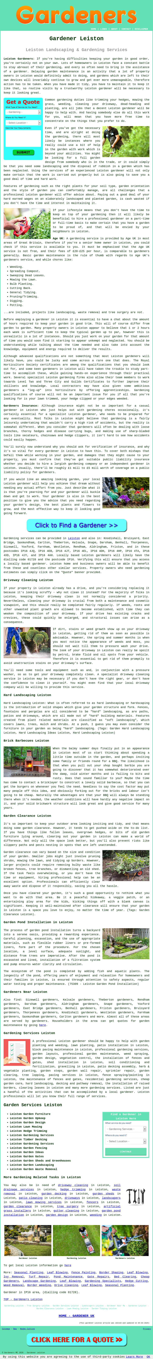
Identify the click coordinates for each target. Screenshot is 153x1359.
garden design (57, 1215)
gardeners (132, 356)
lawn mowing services (44, 1202)
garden (117, 58)
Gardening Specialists (103, 1281)
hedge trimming (73, 1189)
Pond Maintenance (68, 1276)
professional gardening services (121, 1049)
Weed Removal (14, 1285)
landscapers (111, 1198)
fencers (92, 1202)
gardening (64, 99)
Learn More (134, 1356)
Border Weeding (39, 1285)
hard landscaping (39, 1083)
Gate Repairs (98, 1276)
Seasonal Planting (28, 1272)
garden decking (54, 1193)
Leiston (74, 538)
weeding (96, 1215)
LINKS (103, 29)
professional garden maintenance (91, 1053)
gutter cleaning (66, 1210)
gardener (105, 88)
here (42, 1025)
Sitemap (6, 1329)
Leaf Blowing (57, 1272)
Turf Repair (39, 1276)
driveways (72, 1198)
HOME (93, 29)
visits (47, 88)
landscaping (52, 166)
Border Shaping (111, 1272)
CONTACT (126, 29)
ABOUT (114, 29)
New (15, 1329)
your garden (58, 323)
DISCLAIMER (141, 29)
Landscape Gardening (39, 1281)
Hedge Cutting (136, 1281)
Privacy (147, 1329)
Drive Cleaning (66, 1285)
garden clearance (18, 1206)
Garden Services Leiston (33, 1105)
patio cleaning (30, 1198)
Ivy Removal (14, 1276)
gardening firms (72, 377)
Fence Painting (83, 1272)
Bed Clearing (125, 1276)
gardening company (82, 463)
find (17, 999)
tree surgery (67, 1206)
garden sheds (103, 1193)
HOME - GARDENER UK (76, 1316)
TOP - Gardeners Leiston (23, 1299)
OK (148, 1356)
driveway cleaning (73, 1185)
